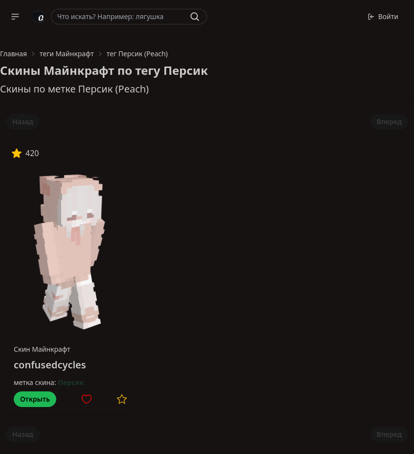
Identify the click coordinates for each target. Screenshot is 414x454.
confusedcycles (50, 364)
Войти (383, 16)
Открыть (35, 399)
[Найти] (195, 17)
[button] (15, 16)
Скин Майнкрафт (42, 349)
